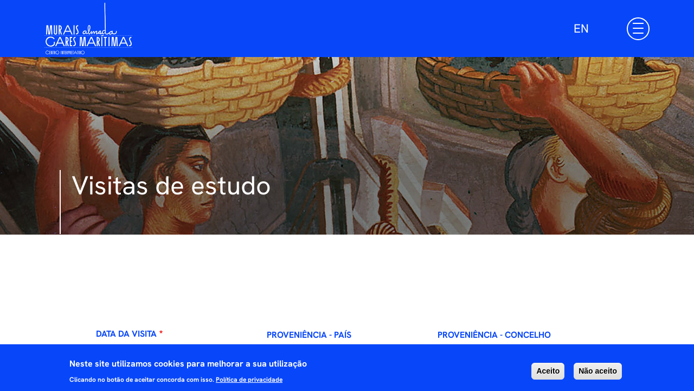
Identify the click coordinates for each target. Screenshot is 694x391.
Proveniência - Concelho (494, 334)
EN (581, 28)
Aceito (548, 374)
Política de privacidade (249, 383)
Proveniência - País (309, 334)
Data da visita (126, 333)
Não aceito (598, 374)
